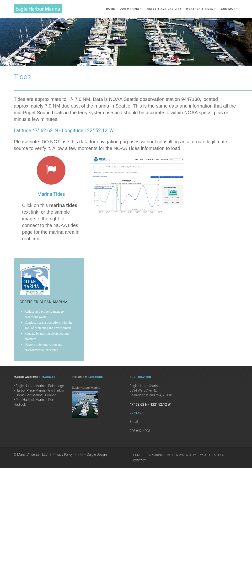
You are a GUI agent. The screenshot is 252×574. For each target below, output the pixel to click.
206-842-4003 (140, 431)
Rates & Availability (164, 8)
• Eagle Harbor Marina (30, 386)
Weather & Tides (201, 8)
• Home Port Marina (28, 395)
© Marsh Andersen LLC (31, 454)
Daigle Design (97, 454)
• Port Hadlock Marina (30, 400)
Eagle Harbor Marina (86, 387)
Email (134, 422)
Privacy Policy (63, 454)
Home (110, 8)
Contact (229, 8)
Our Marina (131, 8)
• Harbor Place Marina (30, 390)
